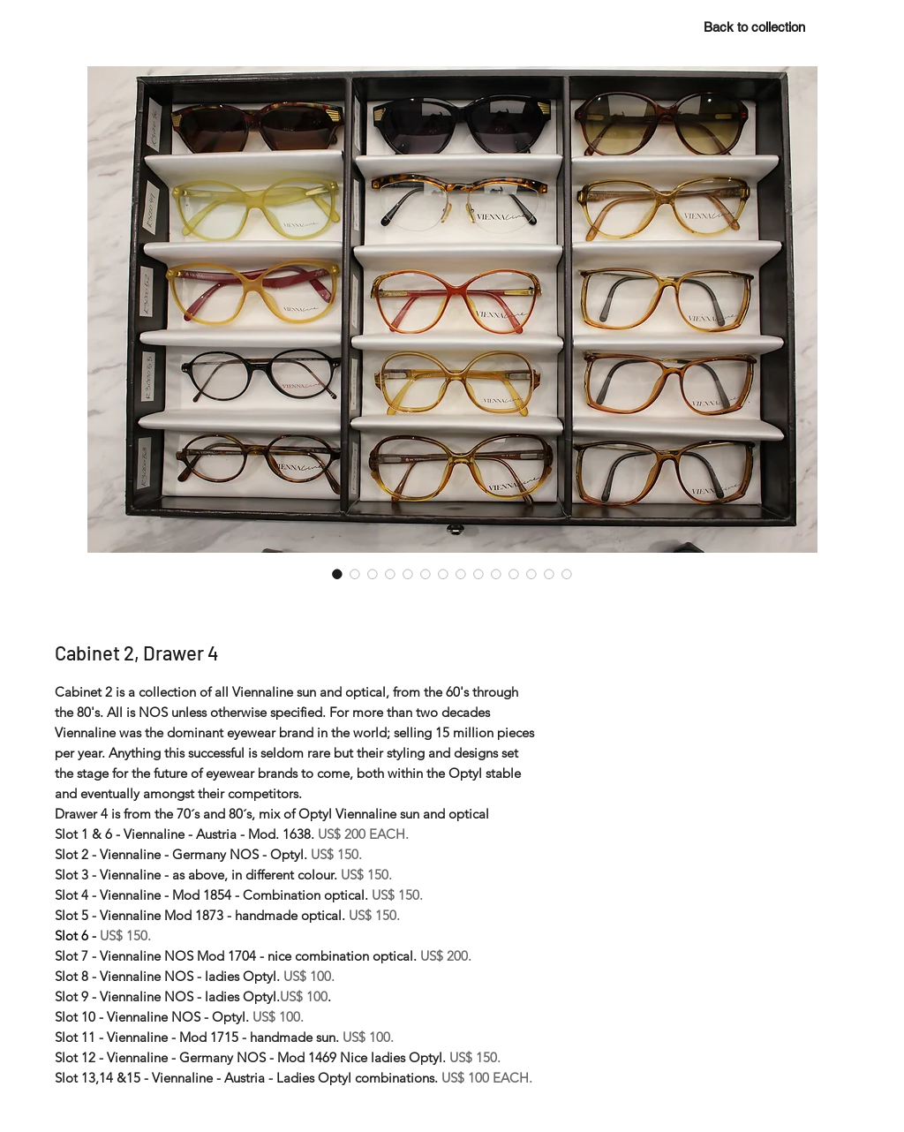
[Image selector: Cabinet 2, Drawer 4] (337, 574)
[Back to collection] (754, 26)
